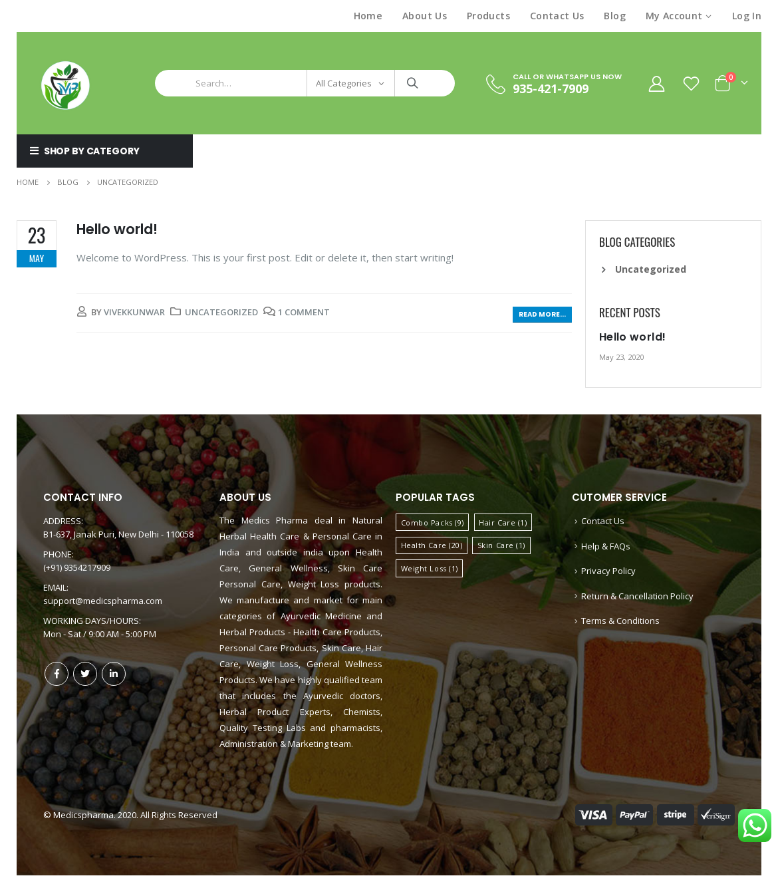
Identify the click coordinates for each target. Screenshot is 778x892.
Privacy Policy (608, 571)
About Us (424, 15)
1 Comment (304, 312)
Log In (746, 15)
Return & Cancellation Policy (637, 596)
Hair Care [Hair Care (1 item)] (503, 522)
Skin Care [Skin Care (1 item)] (501, 545)
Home (368, 15)
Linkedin (114, 674)
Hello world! (117, 229)
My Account (674, 15)
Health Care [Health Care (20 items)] (432, 545)
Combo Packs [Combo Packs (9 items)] (432, 522)
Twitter (85, 674)
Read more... (542, 314)
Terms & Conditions (620, 621)
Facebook (56, 674)
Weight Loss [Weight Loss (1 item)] (429, 568)
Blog (614, 15)
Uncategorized (221, 312)
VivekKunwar (134, 312)
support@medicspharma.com (102, 601)
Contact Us (557, 15)
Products (488, 15)
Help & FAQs (605, 546)
